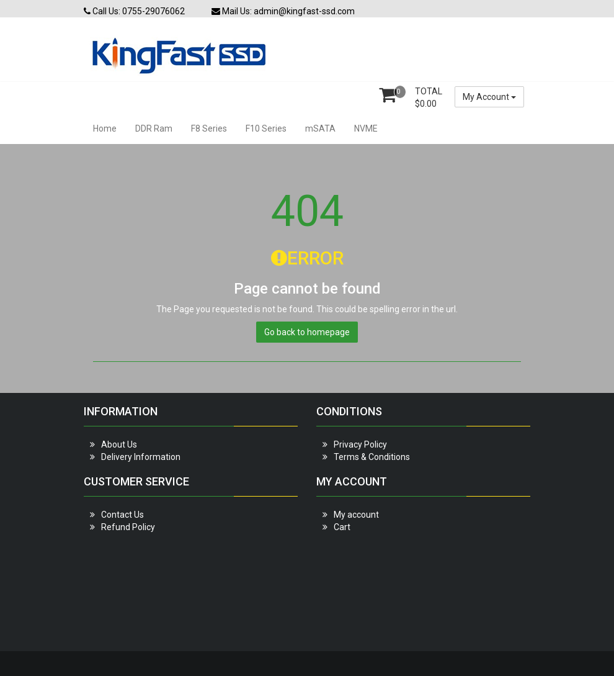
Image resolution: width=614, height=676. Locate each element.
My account (356, 515)
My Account (489, 97)
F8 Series (209, 128)
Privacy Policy (360, 444)
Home (105, 128)
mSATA (320, 128)
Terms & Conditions (372, 457)
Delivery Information (140, 457)
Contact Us (122, 515)
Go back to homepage (307, 332)
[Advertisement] (191, 586)
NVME (366, 128)
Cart (342, 527)
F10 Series (266, 128)
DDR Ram (153, 128)
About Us (119, 444)
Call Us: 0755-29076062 (134, 11)
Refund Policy (128, 527)
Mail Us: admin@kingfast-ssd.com (283, 11)
